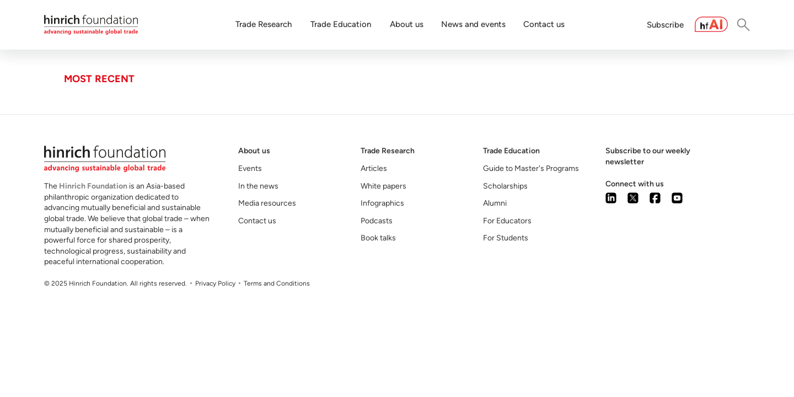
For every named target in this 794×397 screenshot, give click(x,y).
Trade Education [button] (340, 24)
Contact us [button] (544, 24)
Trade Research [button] (263, 24)
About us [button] (406, 24)
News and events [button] (473, 24)
